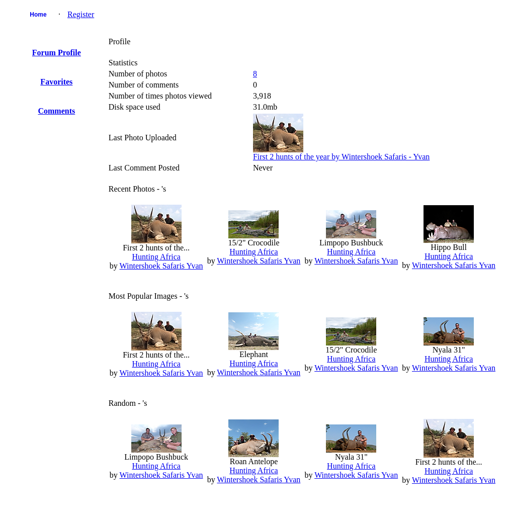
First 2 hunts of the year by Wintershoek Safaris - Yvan (341, 156)
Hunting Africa (156, 256)
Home (38, 14)
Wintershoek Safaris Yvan (161, 266)
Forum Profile (56, 52)
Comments (56, 111)
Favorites (56, 81)
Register (80, 14)
